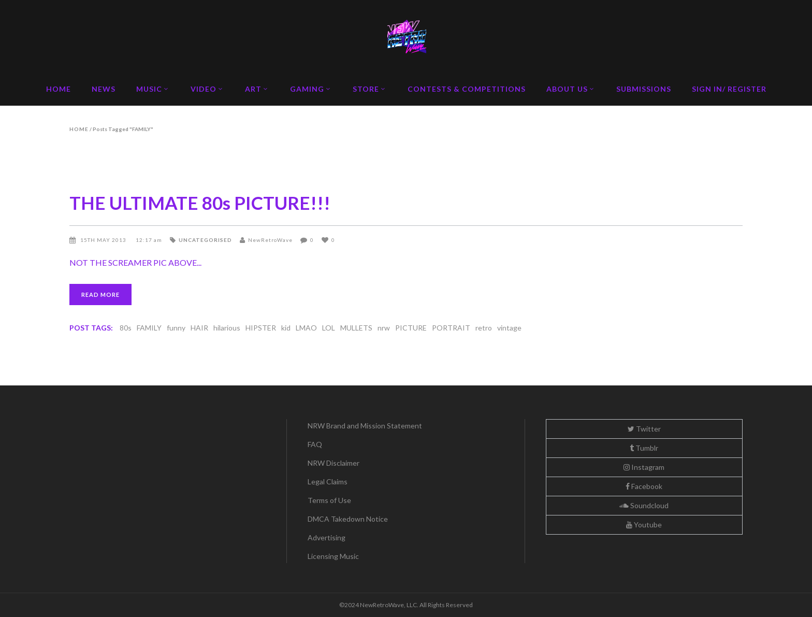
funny (176, 327)
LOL (328, 327)
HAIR (199, 327)
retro (483, 327)
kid (286, 327)
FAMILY (149, 327)
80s (126, 327)
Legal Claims (327, 481)
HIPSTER (260, 327)
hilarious (226, 327)
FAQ (315, 444)
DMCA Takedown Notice (348, 518)
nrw (384, 327)
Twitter (644, 428)
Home (79, 129)
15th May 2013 (104, 240)
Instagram (644, 467)
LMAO (306, 327)
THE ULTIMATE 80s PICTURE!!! (199, 202)
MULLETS (356, 327)
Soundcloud (644, 505)
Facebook (644, 486)
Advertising (326, 537)
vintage (509, 327)
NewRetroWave (270, 240)
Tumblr (644, 447)
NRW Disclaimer (333, 462)
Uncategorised (205, 240)
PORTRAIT (451, 327)
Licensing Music (333, 556)
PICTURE (411, 327)
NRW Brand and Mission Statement (365, 425)
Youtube (644, 524)
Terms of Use (329, 500)
